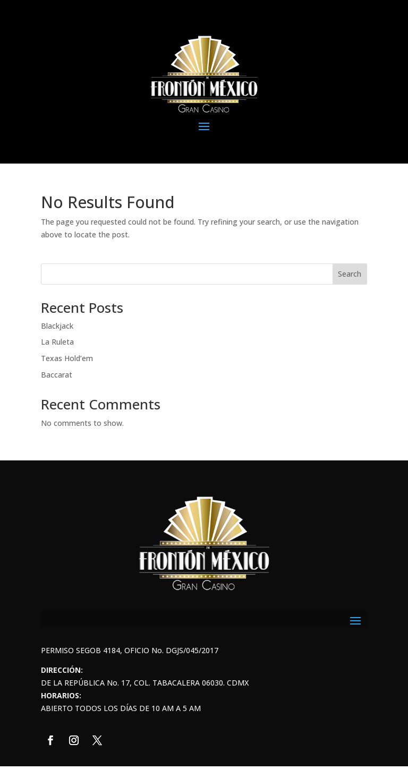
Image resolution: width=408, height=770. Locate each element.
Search (349, 274)
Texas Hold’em (67, 358)
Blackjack (57, 326)
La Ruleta (57, 342)
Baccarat (56, 375)
